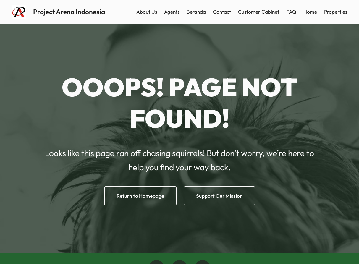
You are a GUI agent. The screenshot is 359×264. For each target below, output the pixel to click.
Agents (172, 12)
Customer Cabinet (258, 12)
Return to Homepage (140, 196)
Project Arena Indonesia (69, 11)
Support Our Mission (219, 196)
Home (310, 12)
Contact (222, 12)
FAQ (291, 12)
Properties (335, 12)
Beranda (196, 12)
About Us (146, 12)
